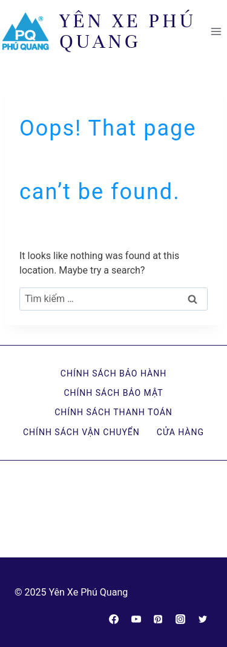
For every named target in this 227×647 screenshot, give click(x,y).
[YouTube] (136, 619)
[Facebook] (113, 619)
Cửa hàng (180, 432)
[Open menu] (216, 31)
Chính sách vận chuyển (81, 432)
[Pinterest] (158, 619)
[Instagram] (180, 619)
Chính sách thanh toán (113, 412)
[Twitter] (202, 619)
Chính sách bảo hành (113, 373)
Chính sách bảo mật (113, 393)
